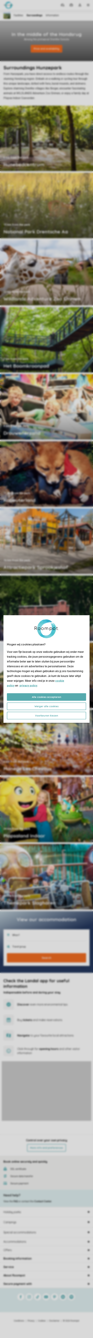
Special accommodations (19, 1232)
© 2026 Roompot (71, 1321)
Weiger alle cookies (46, 706)
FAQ (15, 1201)
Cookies (42, 1321)
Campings (9, 1222)
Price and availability (46, 48)
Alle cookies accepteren (46, 697)
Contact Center (43, 1201)
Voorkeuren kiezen (46, 715)
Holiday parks (12, 1212)
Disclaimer (54, 1321)
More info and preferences (46, 1147)
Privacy (31, 1321)
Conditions (19, 1321)
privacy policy (28, 685)
